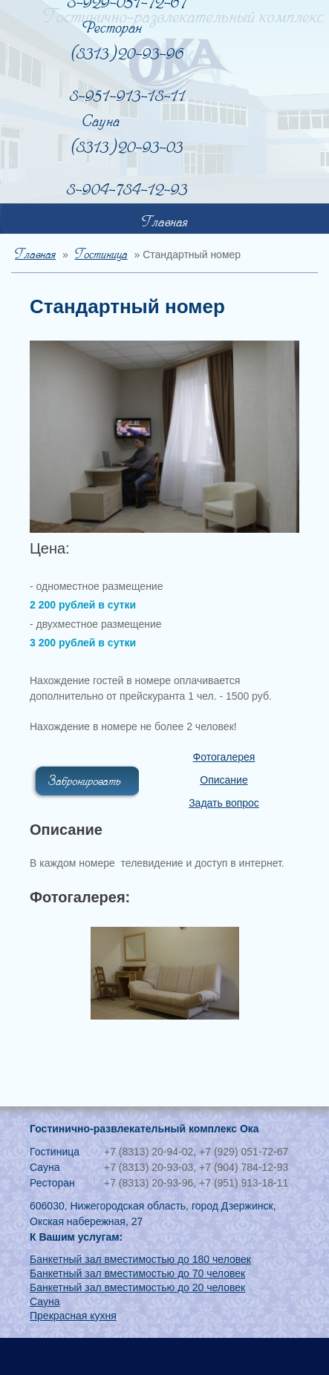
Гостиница (101, 254)
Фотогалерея (224, 757)
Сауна (44, 1301)
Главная (165, 222)
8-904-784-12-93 (127, 189)
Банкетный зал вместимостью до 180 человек (140, 1259)
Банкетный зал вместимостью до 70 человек (137, 1273)
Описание (223, 780)
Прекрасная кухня (73, 1316)
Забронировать (84, 781)
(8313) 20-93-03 (127, 147)
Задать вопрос (224, 803)
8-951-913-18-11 (128, 96)
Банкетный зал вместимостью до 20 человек (137, 1287)
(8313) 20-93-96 (127, 54)
